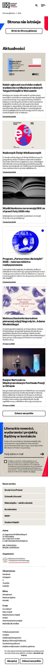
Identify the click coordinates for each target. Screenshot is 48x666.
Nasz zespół (7, 612)
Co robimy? (7, 609)
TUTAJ (33, 472)
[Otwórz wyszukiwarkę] (36, 5)
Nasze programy (9, 597)
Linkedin (6, 586)
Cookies (6, 635)
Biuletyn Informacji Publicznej (14, 641)
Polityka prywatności (11, 632)
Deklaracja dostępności (12, 638)
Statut (5, 618)
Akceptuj (12, 661)
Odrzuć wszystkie (31, 661)
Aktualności (7, 594)
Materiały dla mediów (11, 623)
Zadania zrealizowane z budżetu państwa (19, 646)
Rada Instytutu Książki (11, 615)
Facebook (6, 574)
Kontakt (6, 600)
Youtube (6, 583)
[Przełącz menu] (43, 5)
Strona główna (9, 13)
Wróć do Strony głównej (24, 30)
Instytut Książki (10, 6)
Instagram (6, 577)
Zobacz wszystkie (24, 413)
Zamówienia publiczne (11, 643)
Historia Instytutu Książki (12, 621)
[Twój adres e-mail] (21, 454)
